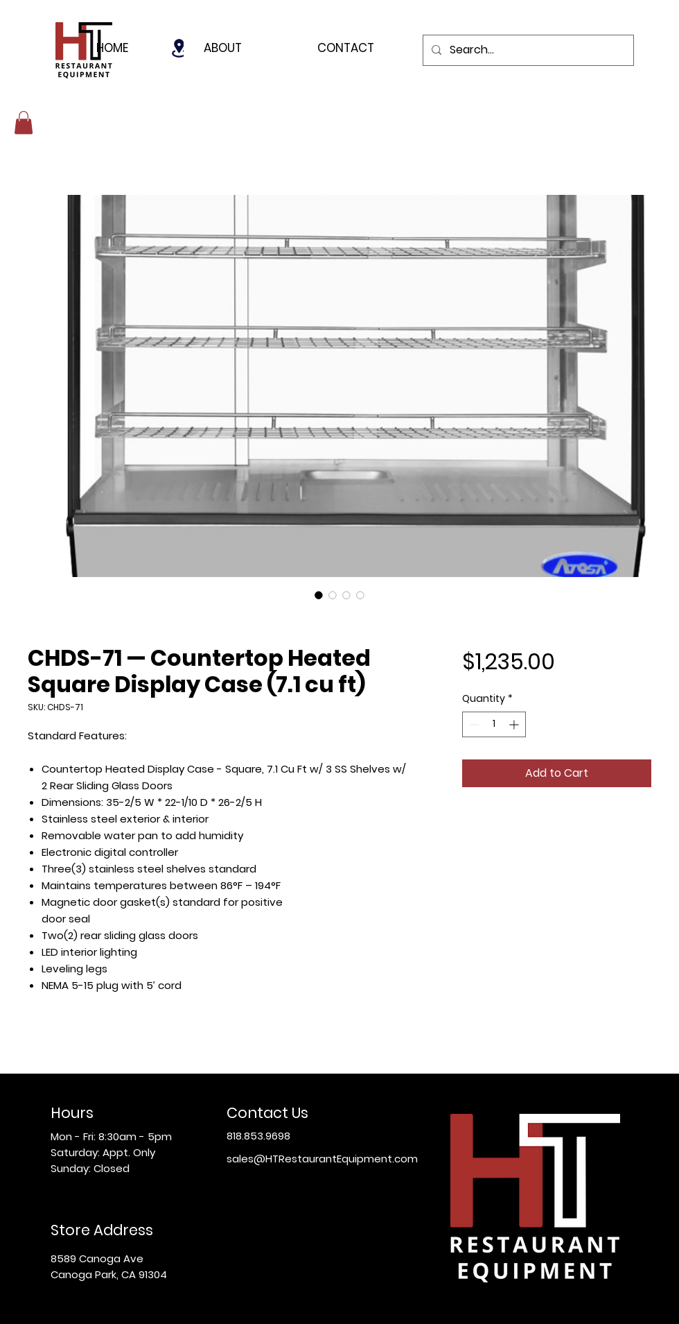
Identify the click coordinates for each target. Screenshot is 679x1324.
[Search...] (527, 50)
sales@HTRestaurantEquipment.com (322, 1158)
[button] (23, 122)
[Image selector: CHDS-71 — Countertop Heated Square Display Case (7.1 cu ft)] (319, 595)
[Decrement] (473, 724)
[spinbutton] (494, 724)
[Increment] (515, 724)
